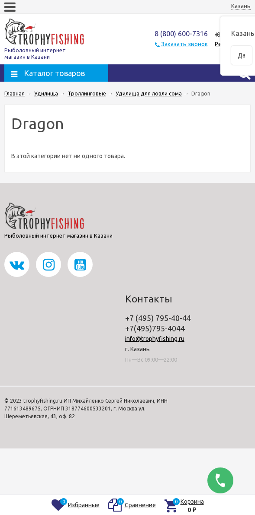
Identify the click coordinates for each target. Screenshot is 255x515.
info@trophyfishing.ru (154, 338)
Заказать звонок (184, 44)
